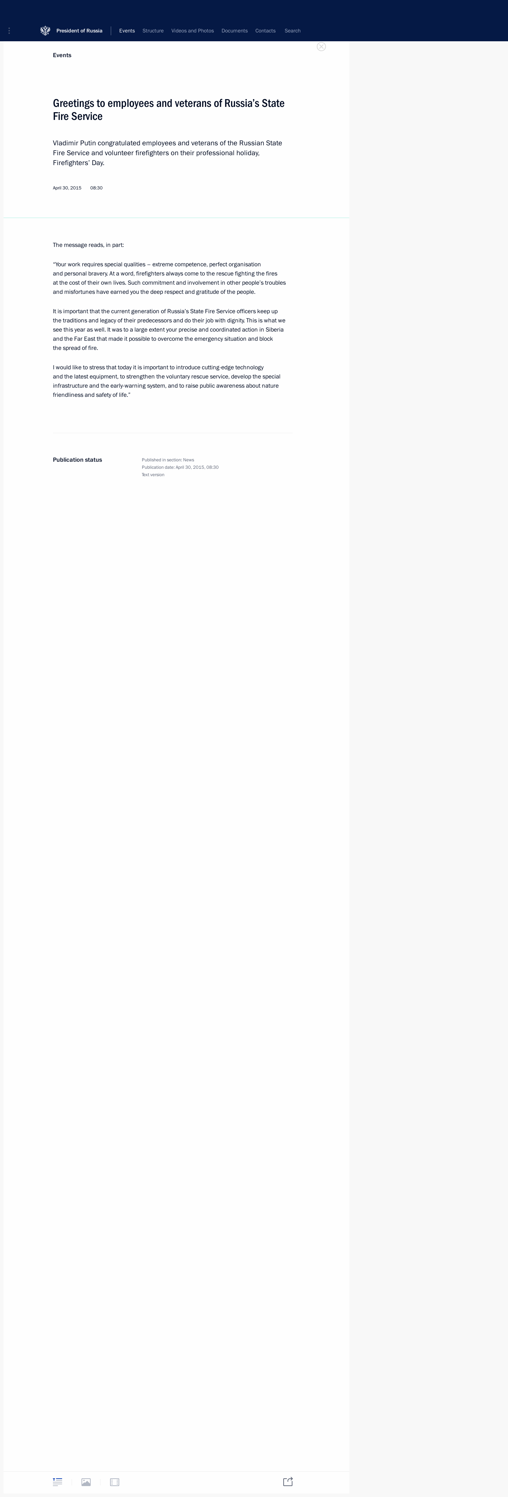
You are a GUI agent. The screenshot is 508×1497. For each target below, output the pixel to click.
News (188, 460)
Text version (153, 475)
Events (62, 55)
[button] (11, 10)
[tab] (57, 1482)
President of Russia (79, 10)
